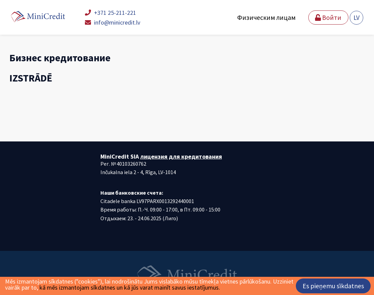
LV (356, 17)
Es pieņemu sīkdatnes (333, 286)
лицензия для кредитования (181, 156)
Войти (328, 17)
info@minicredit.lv (112, 22)
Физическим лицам (266, 17)
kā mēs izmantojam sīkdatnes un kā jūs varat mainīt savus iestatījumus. (129, 287)
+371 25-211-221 (110, 13)
